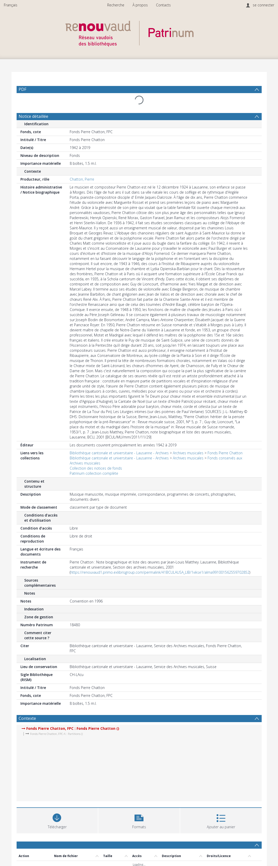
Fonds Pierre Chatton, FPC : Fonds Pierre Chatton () (72, 728)
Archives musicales (188, 452)
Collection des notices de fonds (96, 468)
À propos (140, 5)
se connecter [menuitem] (263, 5)
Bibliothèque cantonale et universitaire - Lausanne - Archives (119, 452)
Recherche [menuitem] (115, 5)
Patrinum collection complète (94, 473)
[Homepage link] (139, 32)
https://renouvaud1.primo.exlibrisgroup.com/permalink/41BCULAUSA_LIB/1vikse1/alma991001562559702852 (159, 572)
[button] (139, 820)
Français (10, 5)
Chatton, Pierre (82, 179)
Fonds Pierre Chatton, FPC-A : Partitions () (56, 734)
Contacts (163, 5)
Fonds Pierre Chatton (225, 452)
